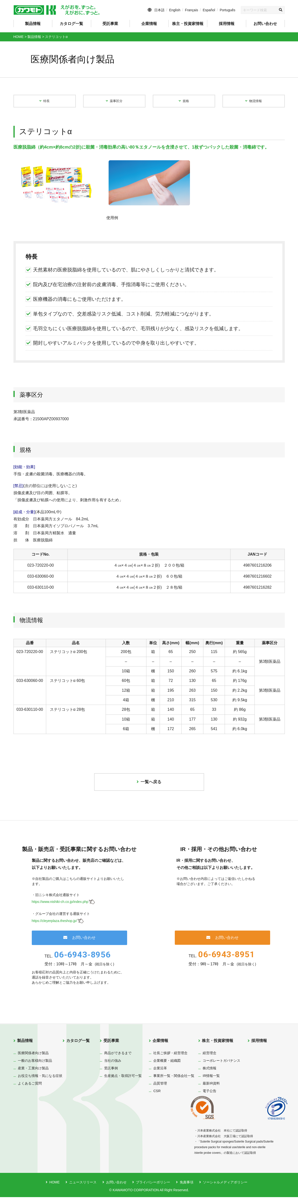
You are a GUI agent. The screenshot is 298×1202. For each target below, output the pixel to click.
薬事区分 (114, 102)
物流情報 (253, 102)
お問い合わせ (265, 24)
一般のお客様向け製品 (35, 1065)
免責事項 (186, 1187)
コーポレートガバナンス (221, 1065)
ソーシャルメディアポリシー (225, 1187)
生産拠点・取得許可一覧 (123, 1081)
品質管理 (160, 1088)
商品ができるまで (118, 1058)
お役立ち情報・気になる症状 (40, 1081)
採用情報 (226, 24)
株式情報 (209, 1073)
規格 (184, 102)
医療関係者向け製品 (33, 1058)
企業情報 (160, 1045)
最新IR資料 (211, 1088)
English (174, 10)
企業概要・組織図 (167, 1065)
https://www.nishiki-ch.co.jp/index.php (60, 907)
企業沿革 (160, 1073)
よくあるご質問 (30, 1088)
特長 (44, 102)
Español (209, 10)
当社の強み (112, 1065)
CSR (157, 1096)
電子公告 (209, 1096)
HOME (54, 1187)
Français (191, 10)
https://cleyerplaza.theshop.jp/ (54, 926)
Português (227, 10)
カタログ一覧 (71, 24)
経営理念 (209, 1058)
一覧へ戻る (149, 785)
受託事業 (111, 1045)
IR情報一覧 (211, 1081)
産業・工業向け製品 (33, 1073)
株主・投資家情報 (217, 1045)
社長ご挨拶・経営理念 (170, 1058)
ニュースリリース (83, 1187)
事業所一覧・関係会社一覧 (173, 1081)
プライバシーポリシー (153, 1187)
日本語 (159, 10)
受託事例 (111, 1073)
